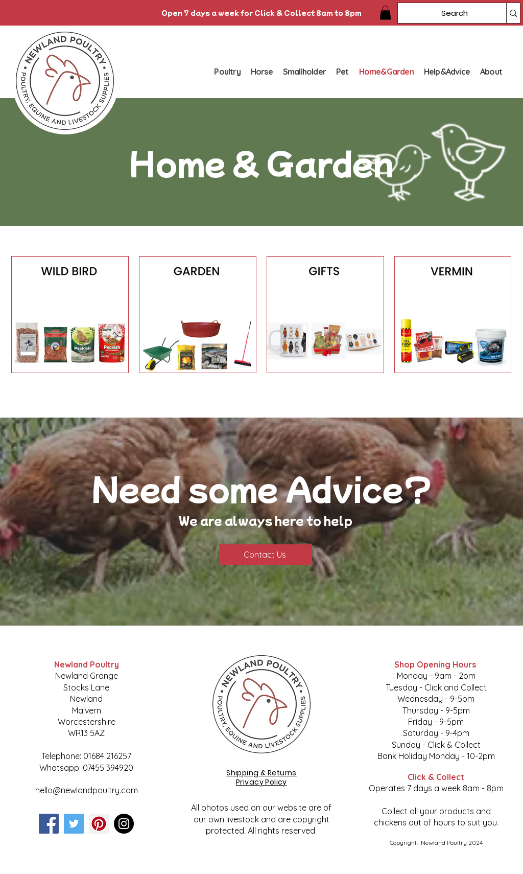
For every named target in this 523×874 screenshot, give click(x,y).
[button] (385, 12)
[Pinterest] (99, 824)
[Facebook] (49, 824)
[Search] (444, 13)
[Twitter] (74, 824)
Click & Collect (436, 777)
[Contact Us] (265, 554)
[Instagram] (124, 824)
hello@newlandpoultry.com (86, 790)
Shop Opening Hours (436, 664)
